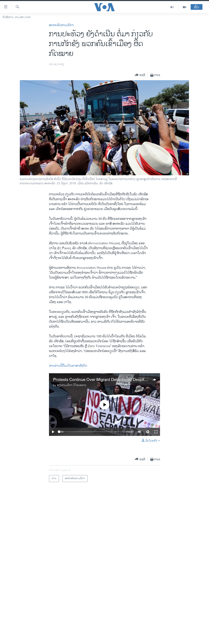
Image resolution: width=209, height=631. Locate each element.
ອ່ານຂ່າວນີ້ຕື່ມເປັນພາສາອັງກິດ (68, 366)
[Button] (140, 75)
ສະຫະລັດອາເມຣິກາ (61, 25)
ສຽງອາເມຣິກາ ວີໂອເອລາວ (71, 385)
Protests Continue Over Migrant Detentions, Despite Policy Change (113, 380)
